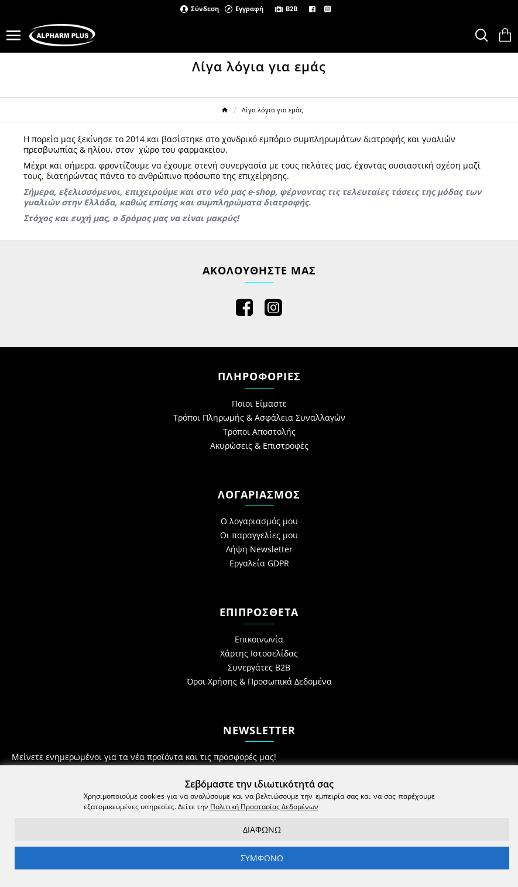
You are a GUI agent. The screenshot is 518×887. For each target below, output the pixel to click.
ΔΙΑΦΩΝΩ (262, 829)
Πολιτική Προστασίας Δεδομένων (264, 807)
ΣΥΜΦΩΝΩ (262, 858)
